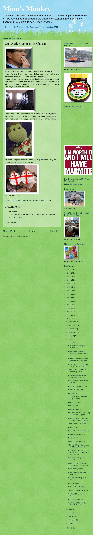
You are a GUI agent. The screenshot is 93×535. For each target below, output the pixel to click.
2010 (69, 319)
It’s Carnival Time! (74, 438)
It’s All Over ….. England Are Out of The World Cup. (78, 365)
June (71, 343)
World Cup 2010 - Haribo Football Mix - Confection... (78, 464)
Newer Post (9, 231)
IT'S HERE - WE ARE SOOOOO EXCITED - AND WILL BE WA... (78, 452)
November (73, 325)
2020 (69, 284)
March (71, 516)
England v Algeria (74, 409)
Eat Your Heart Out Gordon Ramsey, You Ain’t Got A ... (78, 360)
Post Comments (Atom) (21, 236)
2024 (69, 269)
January (72, 523)
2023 (69, 273)
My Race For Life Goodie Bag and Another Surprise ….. (79, 414)
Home (7, 27)
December (73, 322)
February (72, 520)
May (70, 509)
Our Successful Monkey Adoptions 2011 (42, 27)
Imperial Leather (74, 483)
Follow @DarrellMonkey (73, 184)
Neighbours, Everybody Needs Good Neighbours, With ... (78, 353)
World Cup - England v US (77, 441)
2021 (69, 280)
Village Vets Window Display (78, 431)
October (72, 329)
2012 (69, 312)
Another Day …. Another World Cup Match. (77, 371)
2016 (69, 298)
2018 (69, 291)
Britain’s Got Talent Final (77, 487)
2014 (69, 305)
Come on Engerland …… (77, 469)
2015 (69, 301)
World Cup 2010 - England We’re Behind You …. (77, 504)
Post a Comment (13, 222)
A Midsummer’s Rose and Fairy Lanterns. (77, 398)
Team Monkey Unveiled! (77, 424)
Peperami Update (74, 402)
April (70, 513)
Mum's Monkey (27, 9)
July (70, 339)
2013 (69, 308)
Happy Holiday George (76, 434)
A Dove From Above (75, 499)
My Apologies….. (74, 393)
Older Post (55, 231)
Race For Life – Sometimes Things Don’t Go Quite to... (78, 419)
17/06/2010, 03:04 (15, 217)
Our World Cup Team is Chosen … (76, 495)
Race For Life (73, 427)
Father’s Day (73, 406)
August (71, 336)
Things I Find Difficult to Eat (78, 490)
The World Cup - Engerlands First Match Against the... (78, 446)
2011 (69, 315)
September (73, 332)
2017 (69, 294)
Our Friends (18, 27)
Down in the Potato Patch (77, 386)
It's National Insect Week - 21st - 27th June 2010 (77, 376)
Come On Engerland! (76, 390)
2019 (69, 287)
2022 (69, 276)
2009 (69, 528)
